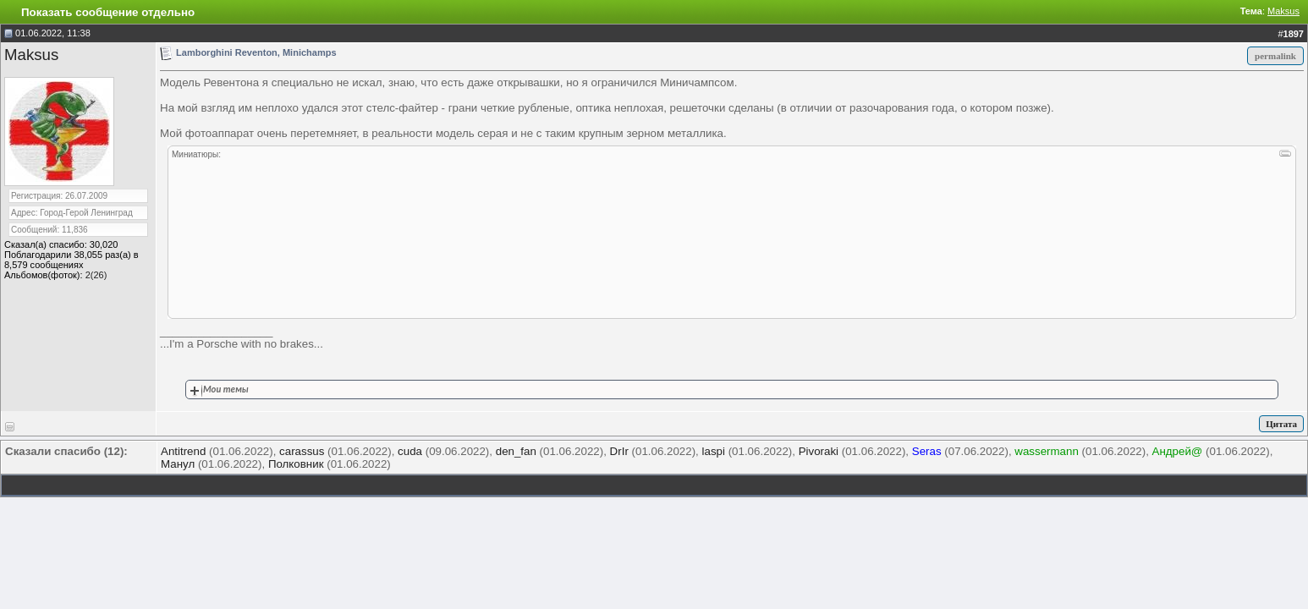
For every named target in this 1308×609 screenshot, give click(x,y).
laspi (713, 451)
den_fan (516, 451)
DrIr (619, 451)
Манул (178, 464)
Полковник (296, 464)
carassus (301, 451)
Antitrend (183, 451)
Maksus (1283, 11)
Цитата (1281, 424)
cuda (410, 451)
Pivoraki (818, 451)
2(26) (96, 275)
